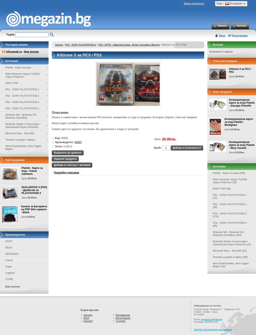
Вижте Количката (194, 3)
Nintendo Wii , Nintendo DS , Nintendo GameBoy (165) (229, 234)
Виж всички (31, 51)
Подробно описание (66, 172)
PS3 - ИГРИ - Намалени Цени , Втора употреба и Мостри (129, 44)
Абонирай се (14, 51)
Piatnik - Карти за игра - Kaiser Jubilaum (32, 171)
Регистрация (240, 35)
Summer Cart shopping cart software (213, 329)
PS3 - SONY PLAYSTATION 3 (80, 44)
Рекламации (123, 315)
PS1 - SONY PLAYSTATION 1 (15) (230, 196)
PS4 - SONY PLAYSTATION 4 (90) (230, 224)
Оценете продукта (65, 158)
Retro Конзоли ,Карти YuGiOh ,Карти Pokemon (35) (230, 181)
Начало (222, 25)
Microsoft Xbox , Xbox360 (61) (230, 250)
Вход (222, 35)
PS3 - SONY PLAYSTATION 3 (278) (230, 215)
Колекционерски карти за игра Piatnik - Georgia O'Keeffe (242, 102)
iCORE (9, 279)
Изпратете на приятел (68, 152)
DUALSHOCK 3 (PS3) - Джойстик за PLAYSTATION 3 (34, 190)
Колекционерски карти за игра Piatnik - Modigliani (239, 122)
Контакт (241, 25)
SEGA (8, 247)
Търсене (120, 321)
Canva (9, 260)
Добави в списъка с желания (72, 165)
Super (8, 266)
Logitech (10, 272)
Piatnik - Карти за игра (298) (229, 173)
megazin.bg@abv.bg (211, 319)
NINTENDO (12, 253)
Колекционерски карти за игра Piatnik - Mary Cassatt (242, 145)
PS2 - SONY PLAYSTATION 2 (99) (230, 206)
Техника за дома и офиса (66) (230, 257)
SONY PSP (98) (222, 188)
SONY (8, 241)
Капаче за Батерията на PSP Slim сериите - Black (34, 209)
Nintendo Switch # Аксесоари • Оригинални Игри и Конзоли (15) (232, 243)
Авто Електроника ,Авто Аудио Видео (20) (231, 265)
